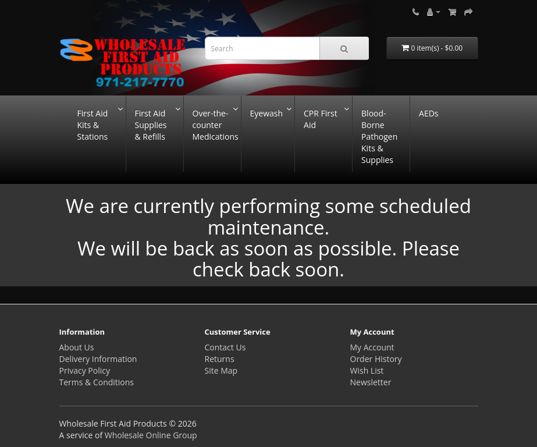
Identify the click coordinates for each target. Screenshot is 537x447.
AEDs (428, 113)
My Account (372, 347)
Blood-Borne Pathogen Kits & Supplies (379, 136)
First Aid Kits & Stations (92, 125)
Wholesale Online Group (151, 435)
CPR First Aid (320, 119)
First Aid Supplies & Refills (151, 125)
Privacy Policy (84, 370)
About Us (76, 347)
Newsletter (371, 382)
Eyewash (266, 113)
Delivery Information (98, 358)
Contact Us (225, 347)
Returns (219, 358)
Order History (376, 358)
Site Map (221, 370)
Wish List (367, 370)
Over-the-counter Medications (216, 125)
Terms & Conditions (96, 382)
